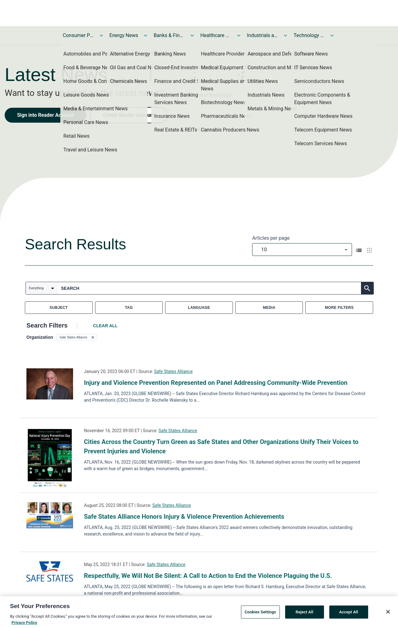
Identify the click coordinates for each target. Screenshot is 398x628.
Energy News (123, 35)
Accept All (348, 614)
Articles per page (270, 238)
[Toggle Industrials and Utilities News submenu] (285, 35)
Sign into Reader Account (45, 115)
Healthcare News (215, 35)
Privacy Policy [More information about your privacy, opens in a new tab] (24, 625)
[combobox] (302, 249)
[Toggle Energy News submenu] (145, 35)
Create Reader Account (129, 115)
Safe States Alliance (173, 371)
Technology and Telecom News (309, 35)
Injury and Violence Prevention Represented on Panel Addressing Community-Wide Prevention (216, 382)
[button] (76, 337)
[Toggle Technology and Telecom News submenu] (332, 35)
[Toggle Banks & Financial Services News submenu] (192, 35)
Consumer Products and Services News (78, 35)
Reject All (304, 614)
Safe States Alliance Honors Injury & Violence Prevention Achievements (184, 516)
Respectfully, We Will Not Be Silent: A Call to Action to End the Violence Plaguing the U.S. (208, 575)
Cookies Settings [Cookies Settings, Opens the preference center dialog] (260, 614)
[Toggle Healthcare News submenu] (239, 35)
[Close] (388, 614)
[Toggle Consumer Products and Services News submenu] (101, 35)
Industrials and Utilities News (262, 35)
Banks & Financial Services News (169, 35)
